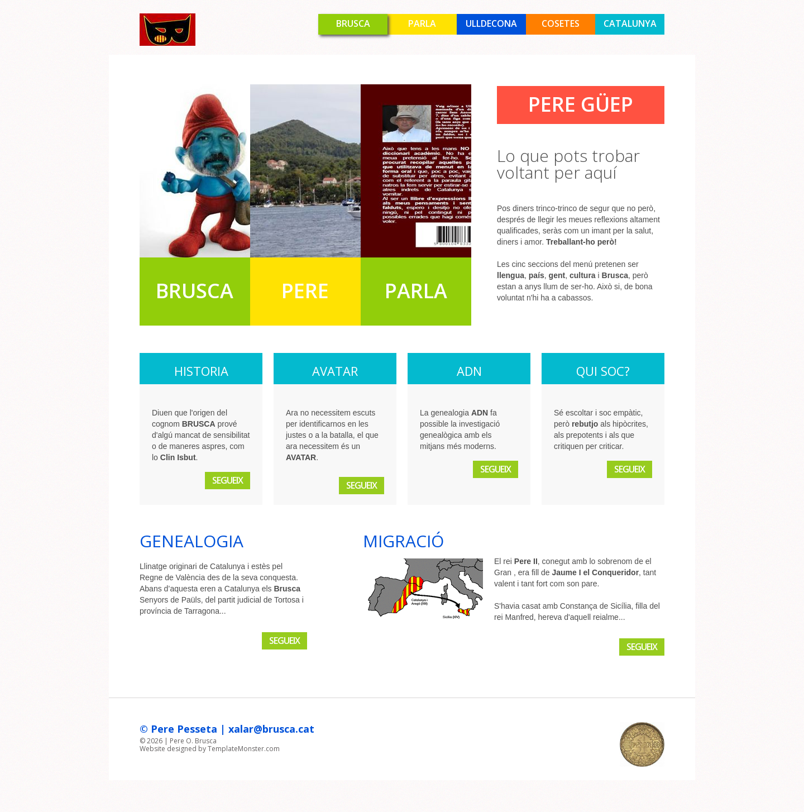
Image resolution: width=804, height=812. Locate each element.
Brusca (353, 23)
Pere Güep (580, 104)
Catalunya (630, 23)
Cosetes (561, 23)
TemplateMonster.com (244, 748)
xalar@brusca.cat (271, 728)
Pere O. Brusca (193, 741)
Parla (422, 23)
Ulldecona (491, 23)
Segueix (227, 480)
